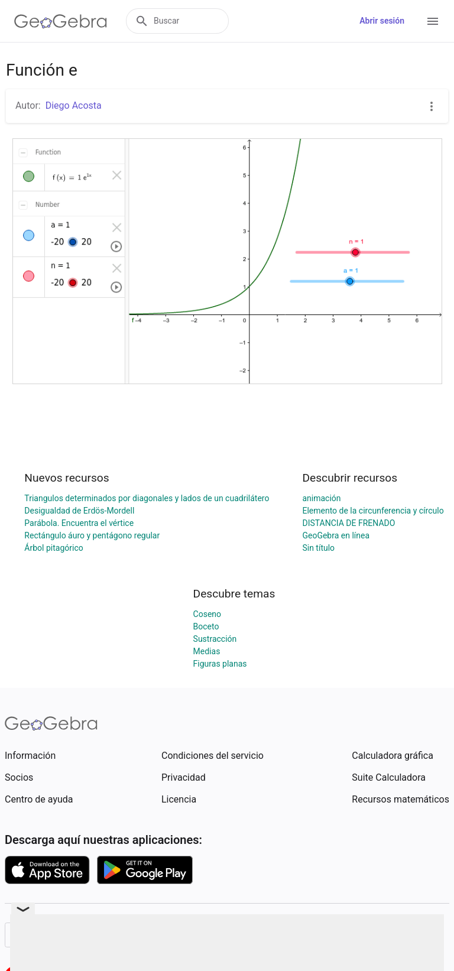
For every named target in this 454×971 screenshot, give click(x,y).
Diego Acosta (74, 105)
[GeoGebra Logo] (60, 21)
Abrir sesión (381, 20)
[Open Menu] (433, 21)
